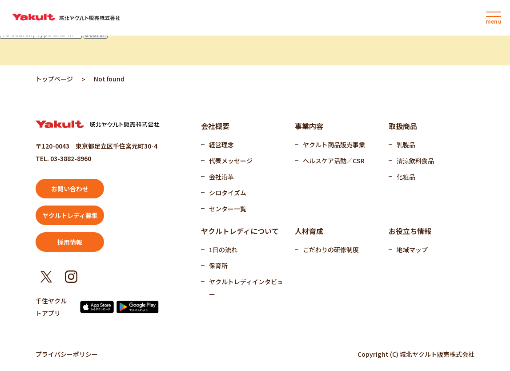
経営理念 (221, 144)
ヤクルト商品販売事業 (334, 144)
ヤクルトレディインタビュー (246, 287)
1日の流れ (223, 249)
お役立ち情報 (410, 231)
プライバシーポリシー (67, 354)
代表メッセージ (231, 160)
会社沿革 (221, 176)
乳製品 (406, 144)
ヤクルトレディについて (240, 231)
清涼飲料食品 (415, 160)
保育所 (218, 265)
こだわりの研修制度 (331, 249)
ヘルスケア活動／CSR (334, 160)
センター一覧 (227, 208)
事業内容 (309, 126)
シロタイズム (227, 192)
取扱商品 (403, 126)
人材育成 (309, 231)
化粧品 (406, 176)
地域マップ (412, 249)
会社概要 (215, 126)
